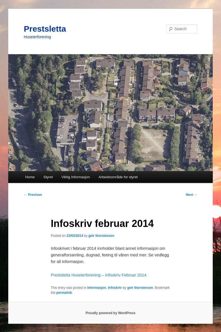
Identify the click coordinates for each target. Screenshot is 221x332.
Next (191, 195)
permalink (64, 293)
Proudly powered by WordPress (110, 313)
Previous (33, 195)
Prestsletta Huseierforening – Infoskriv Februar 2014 (98, 275)
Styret (48, 177)
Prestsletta (45, 28)
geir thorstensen (101, 236)
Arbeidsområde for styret (118, 177)
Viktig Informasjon (75, 177)
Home (30, 177)
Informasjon (96, 288)
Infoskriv (115, 288)
